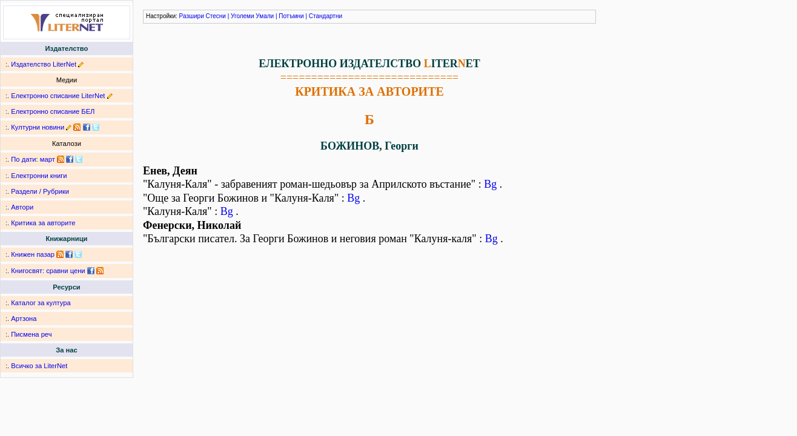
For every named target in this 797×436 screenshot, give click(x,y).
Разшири (191, 16)
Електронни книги (39, 175)
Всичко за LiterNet (39, 365)
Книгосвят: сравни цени (48, 270)
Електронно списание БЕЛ (52, 111)
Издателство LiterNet (43, 64)
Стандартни (325, 16)
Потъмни (291, 16)
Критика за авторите (43, 222)
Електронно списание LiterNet (58, 95)
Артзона (23, 318)
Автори (22, 207)
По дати (23, 159)
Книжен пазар (33, 254)
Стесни (216, 16)
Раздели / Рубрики (40, 191)
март (47, 159)
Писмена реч (31, 334)
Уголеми (242, 16)
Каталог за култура (40, 302)
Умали (265, 16)
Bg (490, 184)
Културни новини (37, 127)
